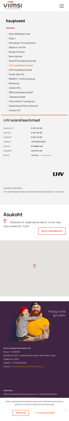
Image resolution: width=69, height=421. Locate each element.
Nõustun (21, 413)
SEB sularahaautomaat (21, 92)
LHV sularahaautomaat (21, 65)
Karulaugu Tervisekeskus (22, 42)
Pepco (12, 38)
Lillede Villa (15, 87)
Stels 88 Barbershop (19, 33)
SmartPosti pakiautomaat (22, 60)
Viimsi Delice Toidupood (21, 101)
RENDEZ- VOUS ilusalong (22, 78)
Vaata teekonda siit (52, 231)
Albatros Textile (17, 47)
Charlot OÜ (14, 110)
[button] (34, 266)
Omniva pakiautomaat (20, 69)
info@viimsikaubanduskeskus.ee (27, 366)
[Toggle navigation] (62, 6)
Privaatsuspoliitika (45, 413)
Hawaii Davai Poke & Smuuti (23, 105)
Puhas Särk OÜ (16, 74)
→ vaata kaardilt (45, 155)
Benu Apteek (15, 56)
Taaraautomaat (17, 96)
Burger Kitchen (17, 51)
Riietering (14, 83)
